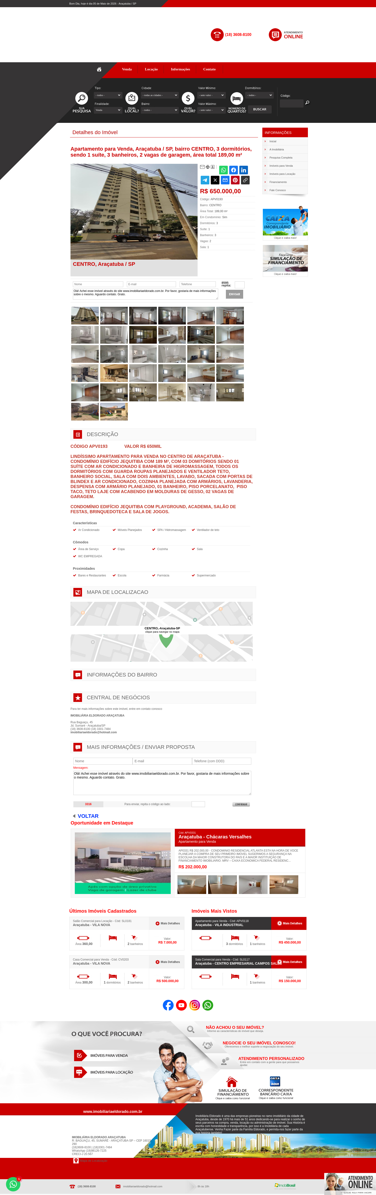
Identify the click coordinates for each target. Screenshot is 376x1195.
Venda (127, 69)
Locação (151, 69)
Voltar (88, 816)
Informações (180, 69)
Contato (209, 69)
